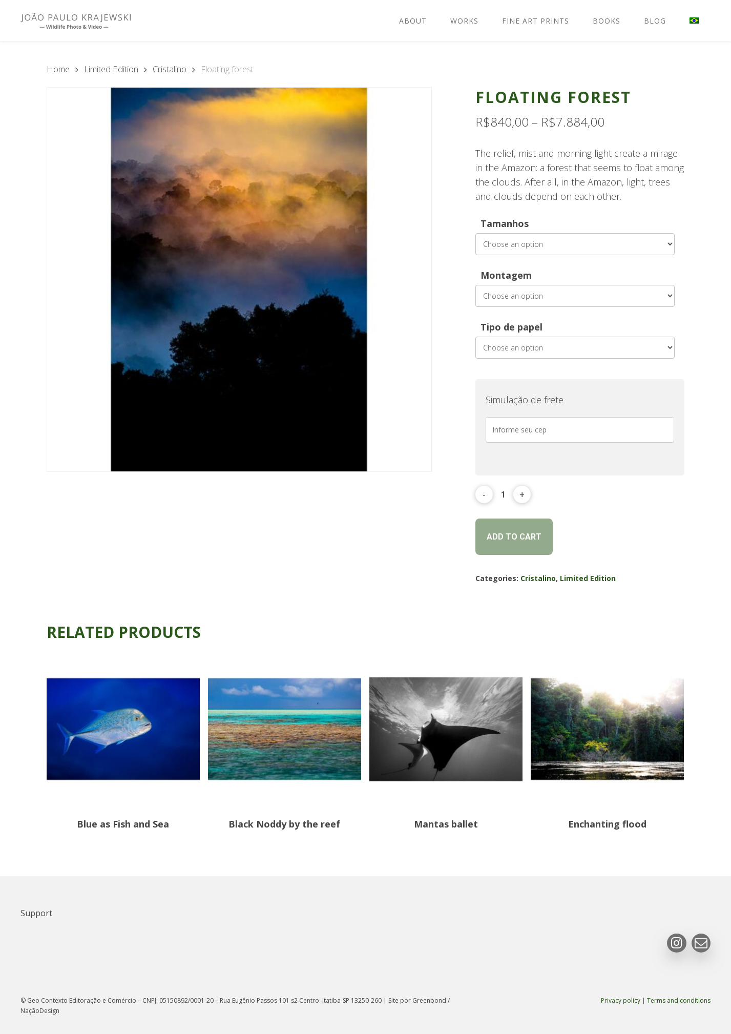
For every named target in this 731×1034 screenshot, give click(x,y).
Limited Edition (111, 69)
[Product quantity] (503, 494)
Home (58, 69)
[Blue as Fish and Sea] (123, 729)
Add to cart (514, 537)
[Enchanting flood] (607, 729)
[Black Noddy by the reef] (284, 729)
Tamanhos (505, 223)
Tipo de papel (511, 327)
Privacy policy (620, 1000)
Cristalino (169, 69)
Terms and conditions (679, 1000)
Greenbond (429, 1000)
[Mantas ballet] (446, 729)
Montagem (506, 275)
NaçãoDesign (39, 1010)
